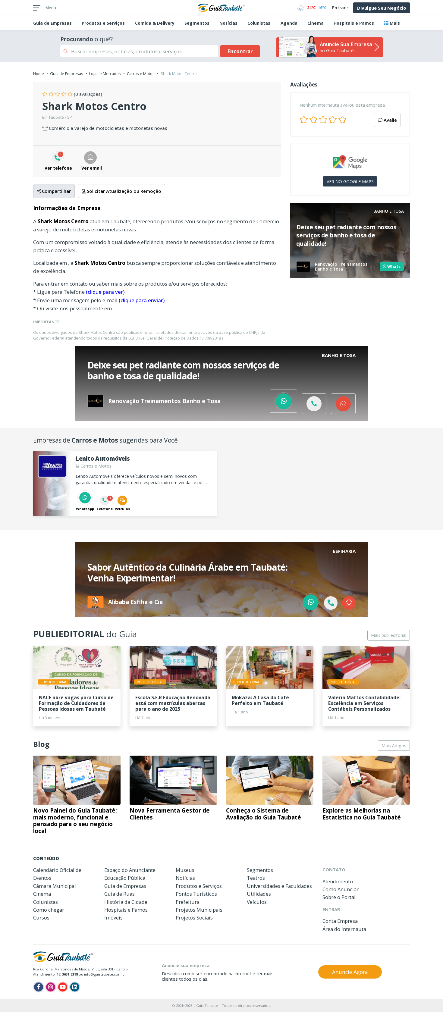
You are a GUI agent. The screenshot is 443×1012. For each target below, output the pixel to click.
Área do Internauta (344, 929)
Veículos (257, 901)
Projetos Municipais (199, 909)
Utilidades (259, 893)
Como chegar (48, 909)
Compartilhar (54, 191)
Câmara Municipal (54, 885)
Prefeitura (188, 901)
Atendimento (337, 881)
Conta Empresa (340, 920)
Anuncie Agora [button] (350, 972)
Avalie (387, 120)
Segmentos (196, 23)
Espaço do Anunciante (130, 869)
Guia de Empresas (66, 73)
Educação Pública (124, 877)
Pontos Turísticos (196, 893)
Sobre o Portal (339, 897)
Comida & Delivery (154, 23)
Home (38, 73)
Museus (185, 869)
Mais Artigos (394, 745)
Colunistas (258, 23)
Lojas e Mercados (105, 73)
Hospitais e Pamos (354, 23)
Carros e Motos (141, 73)
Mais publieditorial (388, 635)
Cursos (41, 917)
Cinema (315, 23)
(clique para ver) (105, 291)
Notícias (228, 23)
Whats (392, 266)
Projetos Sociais (194, 917)
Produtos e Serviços (103, 23)
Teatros (256, 877)
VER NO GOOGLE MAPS (350, 181)
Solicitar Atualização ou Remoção (121, 191)
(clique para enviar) (142, 300)
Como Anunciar (340, 889)
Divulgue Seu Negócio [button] (381, 8)
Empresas (52, 23)
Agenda (289, 23)
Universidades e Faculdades (279, 885)
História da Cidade (125, 901)
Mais (392, 23)
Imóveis (113, 917)
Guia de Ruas (119, 893)
